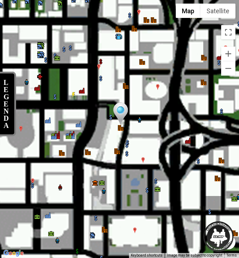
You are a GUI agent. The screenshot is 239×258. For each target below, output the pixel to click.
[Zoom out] (228, 68)
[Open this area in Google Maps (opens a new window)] (13, 253)
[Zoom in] (228, 54)
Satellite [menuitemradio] (217, 11)
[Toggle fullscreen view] (228, 32)
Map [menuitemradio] (188, 11)
